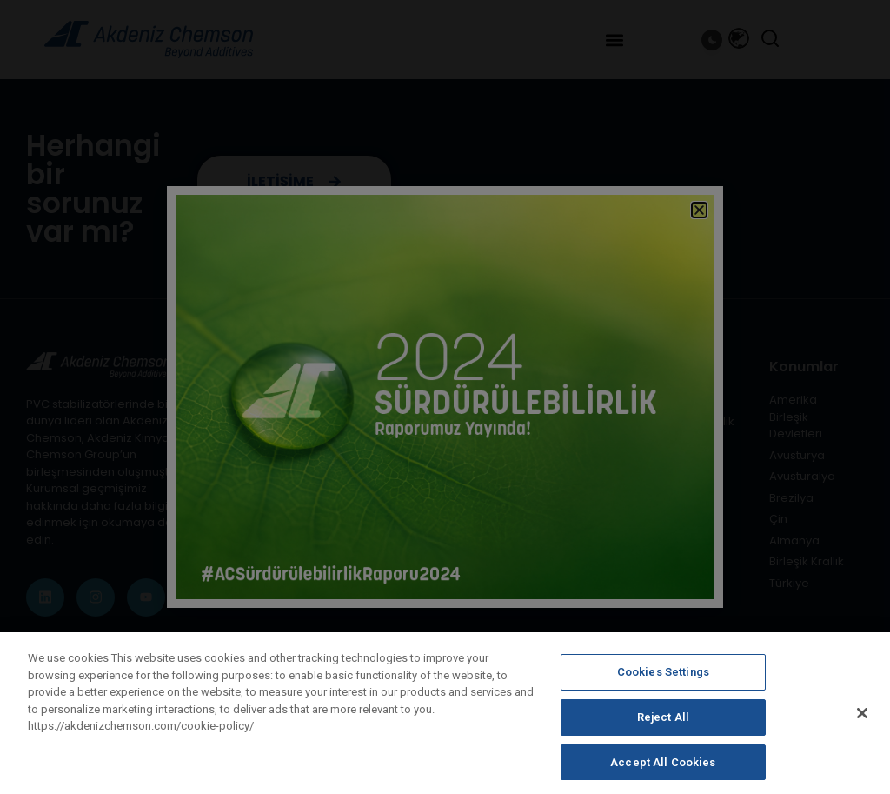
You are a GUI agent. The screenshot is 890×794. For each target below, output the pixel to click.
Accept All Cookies (662, 772)
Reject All (663, 728)
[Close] (862, 724)
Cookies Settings (663, 683)
